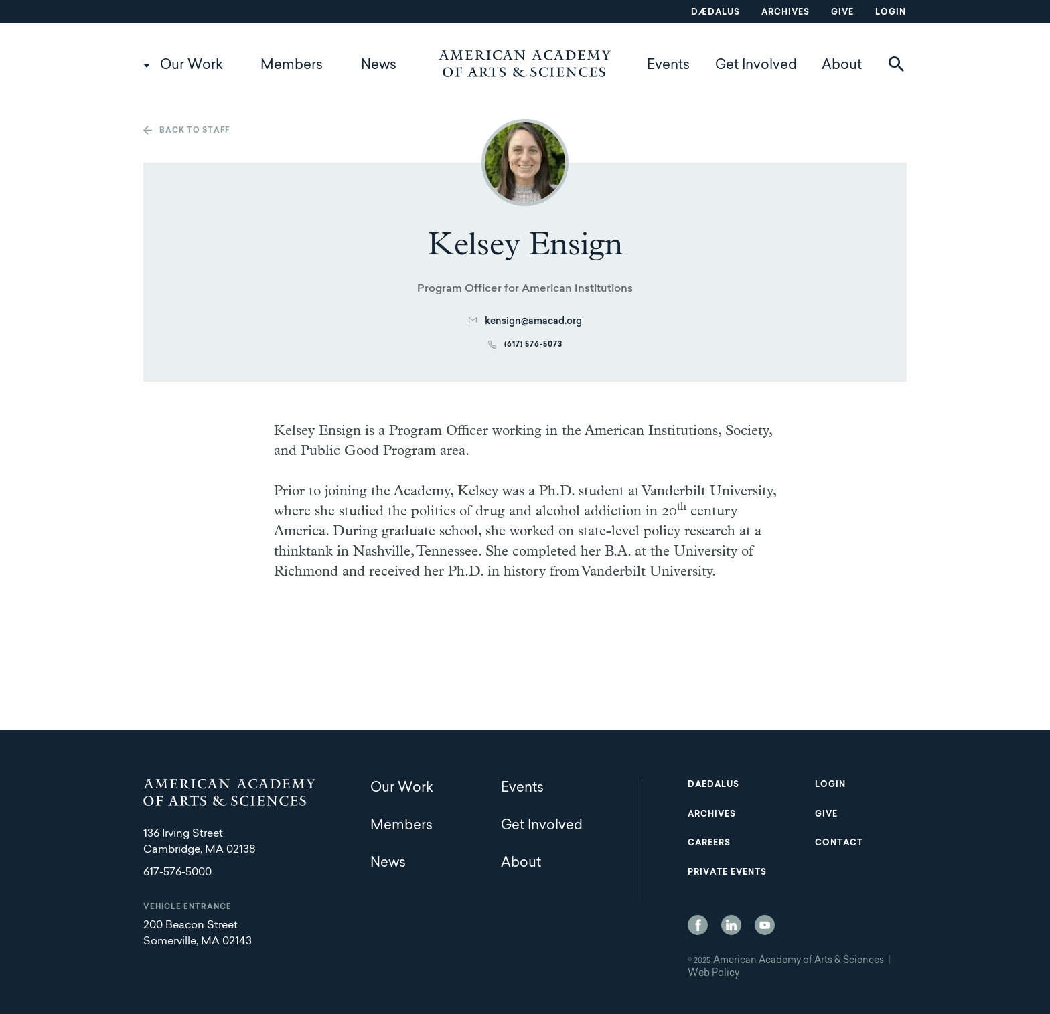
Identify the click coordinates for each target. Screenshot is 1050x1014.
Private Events (727, 873)
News (378, 65)
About (842, 65)
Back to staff (194, 131)
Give (842, 13)
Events (668, 65)
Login (890, 13)
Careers (709, 843)
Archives (785, 13)
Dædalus (715, 13)
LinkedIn (731, 925)
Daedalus (713, 785)
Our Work (191, 65)
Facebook (698, 925)
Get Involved (756, 65)
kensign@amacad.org (533, 322)
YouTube (765, 925)
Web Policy (713, 974)
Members (291, 65)
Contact (839, 843)
